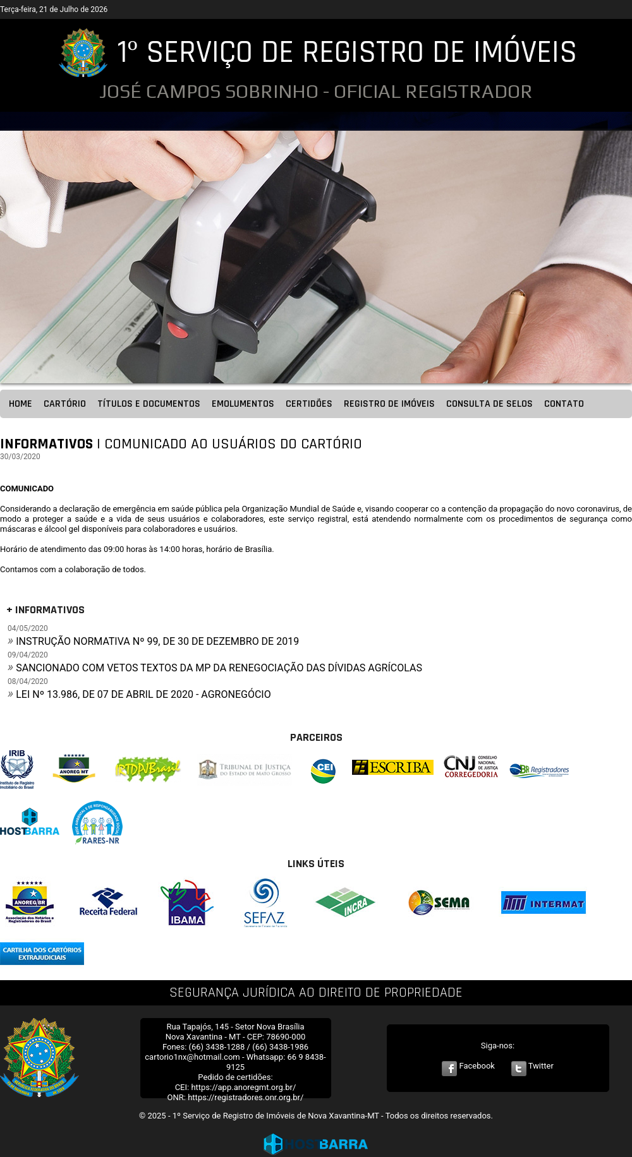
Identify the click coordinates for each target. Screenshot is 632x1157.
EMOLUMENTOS (243, 404)
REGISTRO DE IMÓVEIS (389, 404)
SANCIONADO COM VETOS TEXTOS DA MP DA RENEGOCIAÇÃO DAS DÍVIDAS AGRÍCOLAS (219, 668)
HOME (20, 404)
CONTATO (564, 404)
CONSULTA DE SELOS (489, 404)
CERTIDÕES (309, 404)
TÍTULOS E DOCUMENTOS (148, 404)
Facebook (468, 1065)
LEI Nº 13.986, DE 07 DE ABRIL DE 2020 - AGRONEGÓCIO (143, 694)
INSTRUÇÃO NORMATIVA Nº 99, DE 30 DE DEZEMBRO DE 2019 (157, 641)
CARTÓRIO (65, 404)
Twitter (532, 1065)
